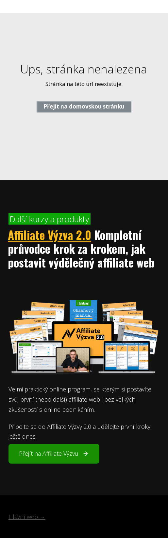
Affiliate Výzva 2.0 (49, 234)
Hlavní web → (26, 517)
